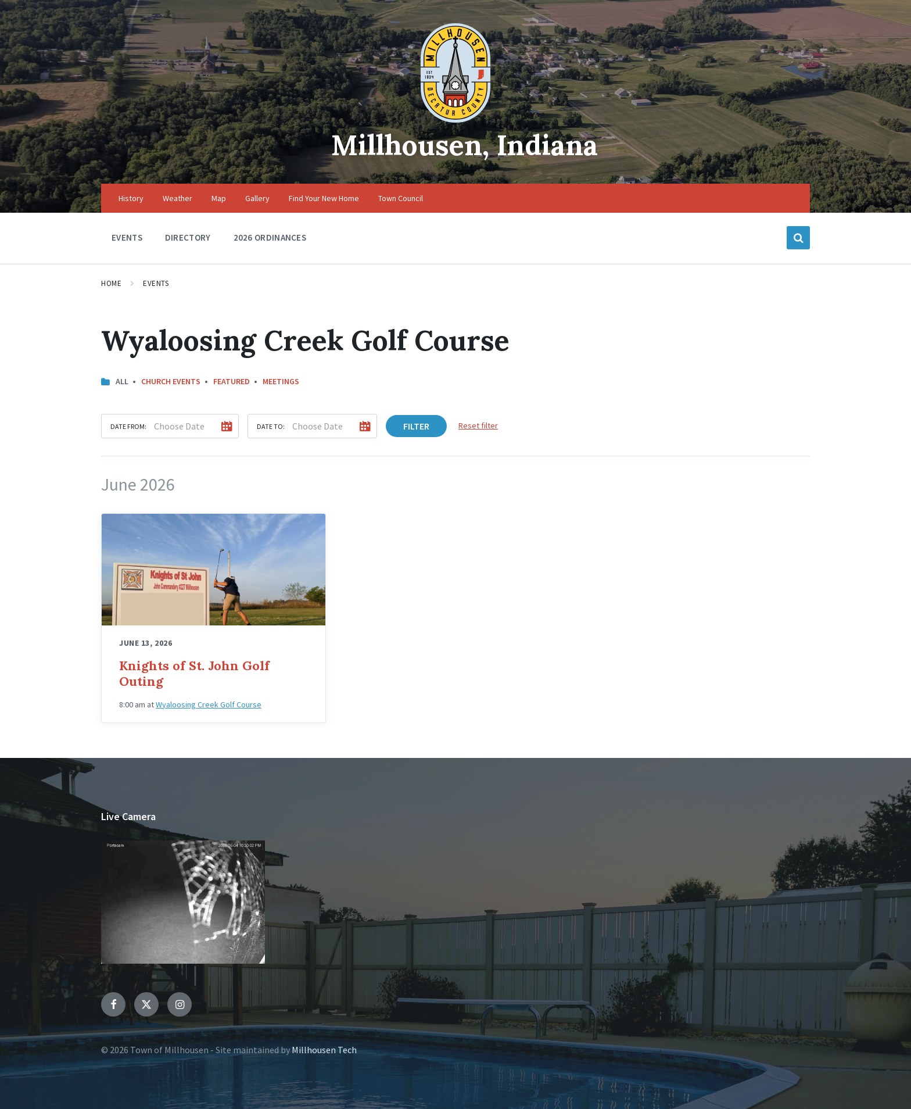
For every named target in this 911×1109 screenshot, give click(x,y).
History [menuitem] (131, 198)
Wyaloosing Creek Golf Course (208, 704)
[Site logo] (455, 119)
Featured (231, 381)
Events (155, 283)
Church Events (170, 381)
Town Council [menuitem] (400, 198)
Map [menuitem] (218, 198)
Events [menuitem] (127, 237)
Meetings (281, 381)
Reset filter (478, 425)
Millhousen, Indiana (464, 145)
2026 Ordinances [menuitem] (270, 237)
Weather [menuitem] (177, 198)
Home (111, 283)
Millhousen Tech (324, 1050)
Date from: (128, 426)
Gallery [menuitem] (257, 198)
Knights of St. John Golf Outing (194, 673)
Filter (416, 426)
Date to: (271, 426)
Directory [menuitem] (188, 237)
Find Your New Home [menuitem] (324, 198)
